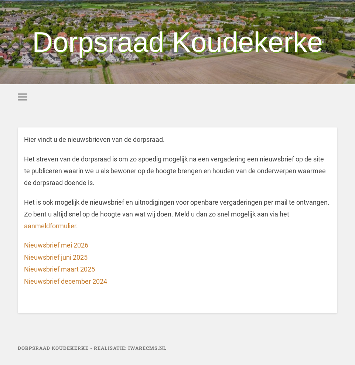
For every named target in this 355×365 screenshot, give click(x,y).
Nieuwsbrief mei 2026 (56, 245)
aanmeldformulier (50, 226)
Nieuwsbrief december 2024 (65, 281)
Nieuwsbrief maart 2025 (59, 269)
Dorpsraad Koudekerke (177, 42)
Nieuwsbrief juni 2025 (56, 257)
